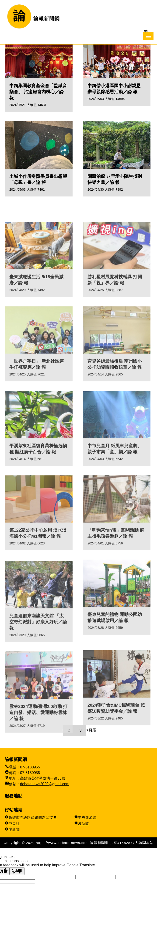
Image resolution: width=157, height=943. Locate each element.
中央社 (14, 824)
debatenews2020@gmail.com (44, 784)
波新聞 (83, 824)
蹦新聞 (14, 830)
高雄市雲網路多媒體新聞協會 (32, 817)
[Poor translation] (17, 871)
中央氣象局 (87, 817)
